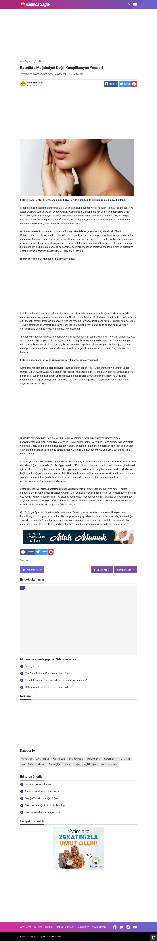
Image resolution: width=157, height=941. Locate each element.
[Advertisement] (78, 34)
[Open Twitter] (121, 927)
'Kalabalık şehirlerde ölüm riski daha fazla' (47, 687)
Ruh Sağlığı (54, 764)
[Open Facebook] (115, 927)
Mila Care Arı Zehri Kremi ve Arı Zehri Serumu (49, 673)
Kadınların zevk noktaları (38, 784)
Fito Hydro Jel (32, 666)
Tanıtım (49, 927)
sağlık (77, 764)
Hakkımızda (83, 927)
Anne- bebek (42, 759)
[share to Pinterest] (134, 84)
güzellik (28, 560)
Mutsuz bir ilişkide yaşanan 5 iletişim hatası (48, 659)
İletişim (38, 927)
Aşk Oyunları (59, 759)
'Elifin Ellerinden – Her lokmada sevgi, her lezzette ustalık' (56, 680)
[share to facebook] (111, 84)
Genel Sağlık (110, 759)
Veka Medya (35, 82)
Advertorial (27, 759)
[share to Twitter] (125, 84)
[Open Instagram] (128, 927)
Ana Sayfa (25, 927)
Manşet (41, 764)
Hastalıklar (125, 759)
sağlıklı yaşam (90, 764)
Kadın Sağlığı (28, 764)
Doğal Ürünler (93, 759)
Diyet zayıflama (76, 759)
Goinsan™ (57, 937)
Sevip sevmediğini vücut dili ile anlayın (45, 805)
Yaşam (67, 764)
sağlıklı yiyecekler (109, 764)
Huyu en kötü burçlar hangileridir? (42, 812)
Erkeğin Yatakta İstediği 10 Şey (41, 798)
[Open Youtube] (135, 927)
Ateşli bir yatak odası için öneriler (42, 791)
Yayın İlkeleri (99, 927)
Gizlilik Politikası (65, 927)
